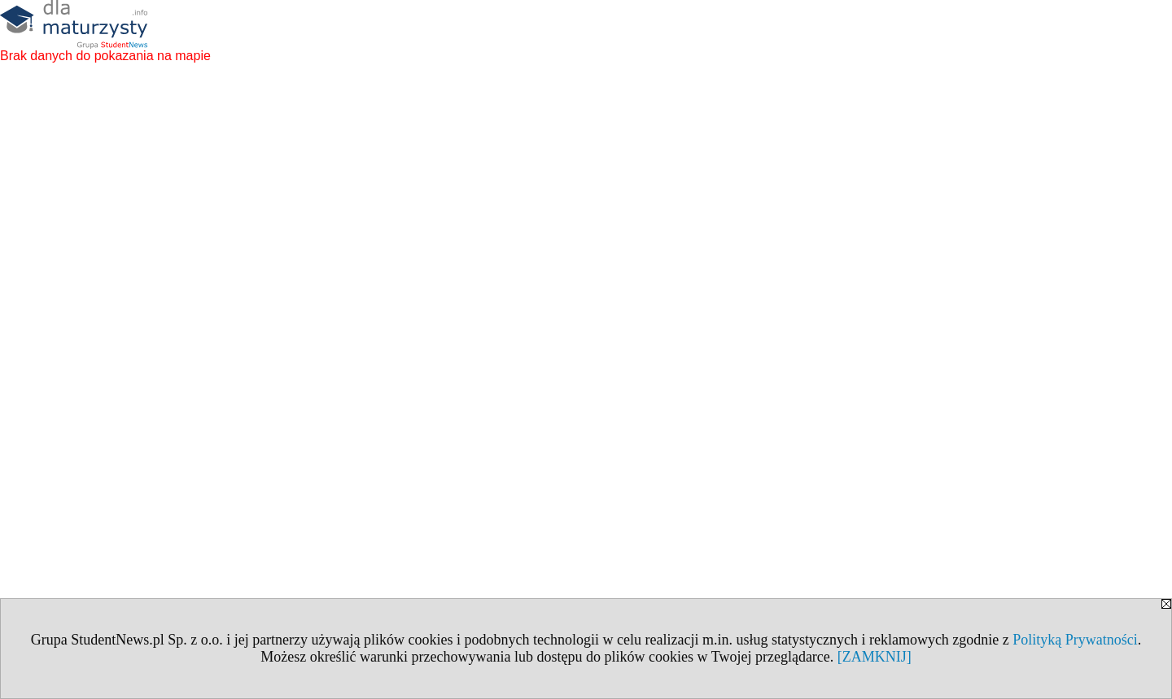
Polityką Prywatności (1075, 640)
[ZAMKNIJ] (874, 657)
